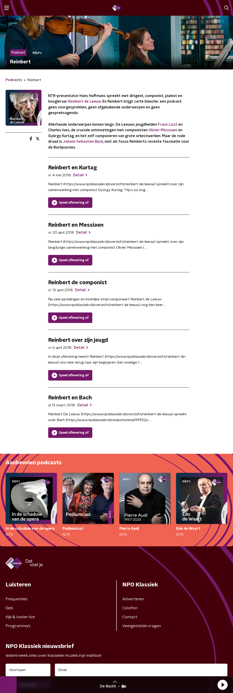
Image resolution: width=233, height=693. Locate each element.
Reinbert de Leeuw (84, 101)
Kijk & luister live (20, 617)
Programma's (18, 626)
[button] (222, 685)
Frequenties (17, 599)
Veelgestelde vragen (141, 626)
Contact (129, 617)
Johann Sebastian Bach (83, 141)
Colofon (129, 608)
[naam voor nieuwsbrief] (28, 670)
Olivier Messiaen (163, 130)
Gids (9, 608)
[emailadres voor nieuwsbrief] (141, 670)
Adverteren (133, 599)
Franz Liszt (167, 124)
